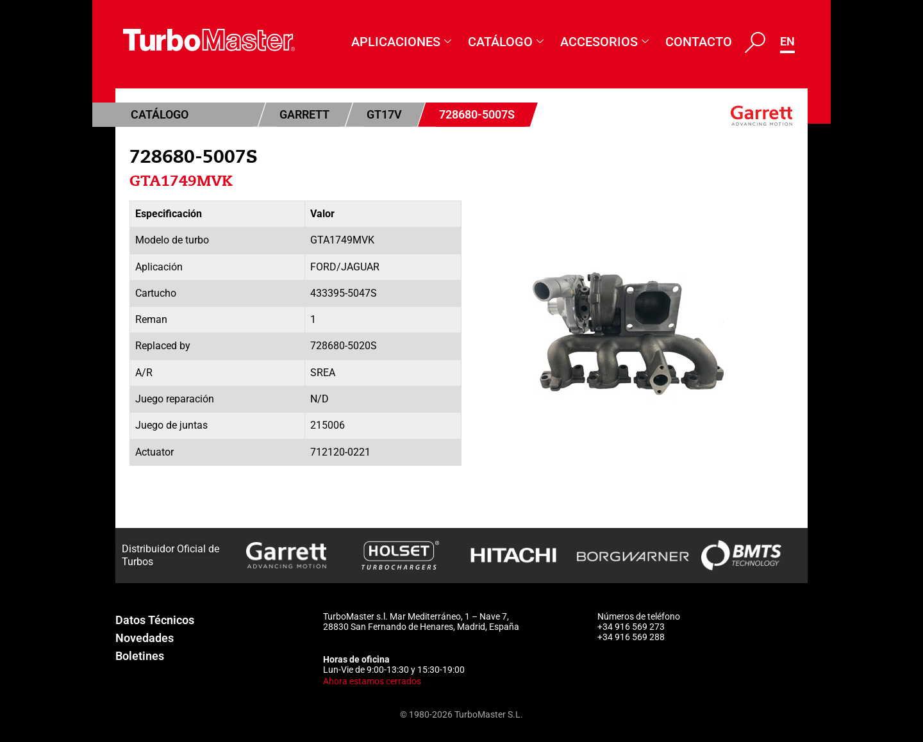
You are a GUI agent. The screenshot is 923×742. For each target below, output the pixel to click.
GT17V (384, 114)
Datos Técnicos (154, 620)
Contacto (698, 41)
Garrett (304, 114)
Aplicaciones (401, 42)
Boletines (139, 656)
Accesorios (604, 42)
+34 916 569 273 (631, 627)
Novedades (144, 638)
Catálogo (506, 42)
